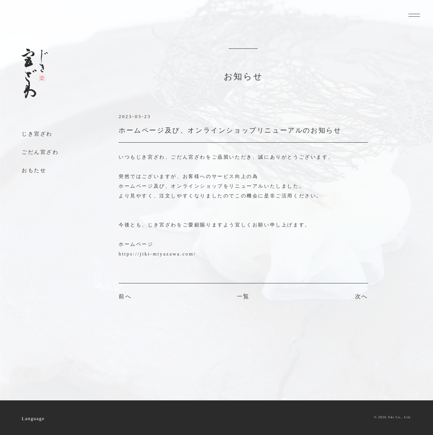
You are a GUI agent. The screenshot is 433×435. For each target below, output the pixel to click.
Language (33, 418)
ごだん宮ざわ (40, 152)
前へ (125, 296)
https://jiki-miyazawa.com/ (157, 254)
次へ (361, 296)
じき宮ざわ (37, 134)
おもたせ (34, 170)
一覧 (243, 296)
